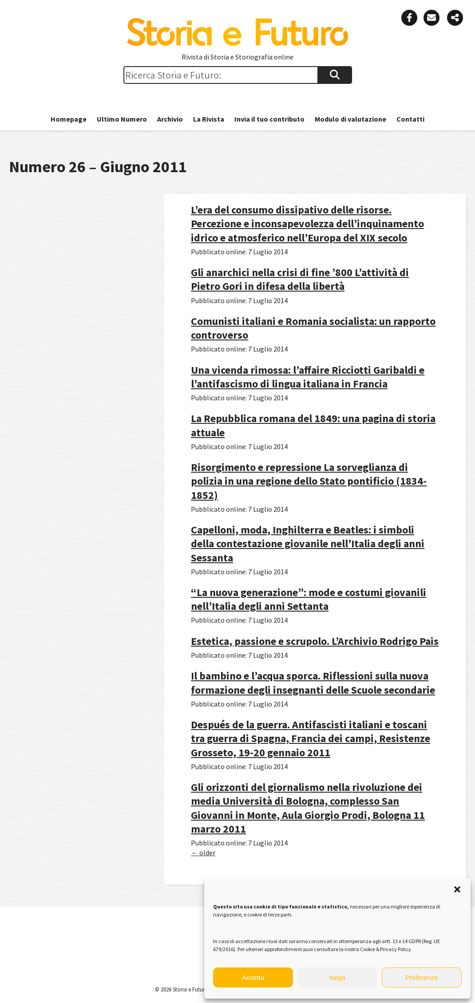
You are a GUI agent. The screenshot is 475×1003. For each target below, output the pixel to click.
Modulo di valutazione (350, 119)
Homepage (69, 119)
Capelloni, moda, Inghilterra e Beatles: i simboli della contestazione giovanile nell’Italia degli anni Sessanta (307, 543)
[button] (457, 889)
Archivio (170, 119)
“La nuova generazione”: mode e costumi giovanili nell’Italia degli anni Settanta (308, 599)
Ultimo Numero (122, 119)
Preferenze (421, 977)
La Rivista (208, 119)
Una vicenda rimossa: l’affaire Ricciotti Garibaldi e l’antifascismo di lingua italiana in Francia (307, 377)
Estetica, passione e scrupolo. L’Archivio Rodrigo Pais (315, 641)
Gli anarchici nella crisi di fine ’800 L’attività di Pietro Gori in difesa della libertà (300, 279)
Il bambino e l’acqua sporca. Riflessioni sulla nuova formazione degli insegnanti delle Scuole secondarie (313, 682)
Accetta (253, 977)
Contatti (410, 119)
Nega (337, 977)
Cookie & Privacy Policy (385, 949)
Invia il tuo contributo (269, 119)
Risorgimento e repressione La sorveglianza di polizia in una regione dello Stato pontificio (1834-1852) (309, 481)
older (203, 852)
